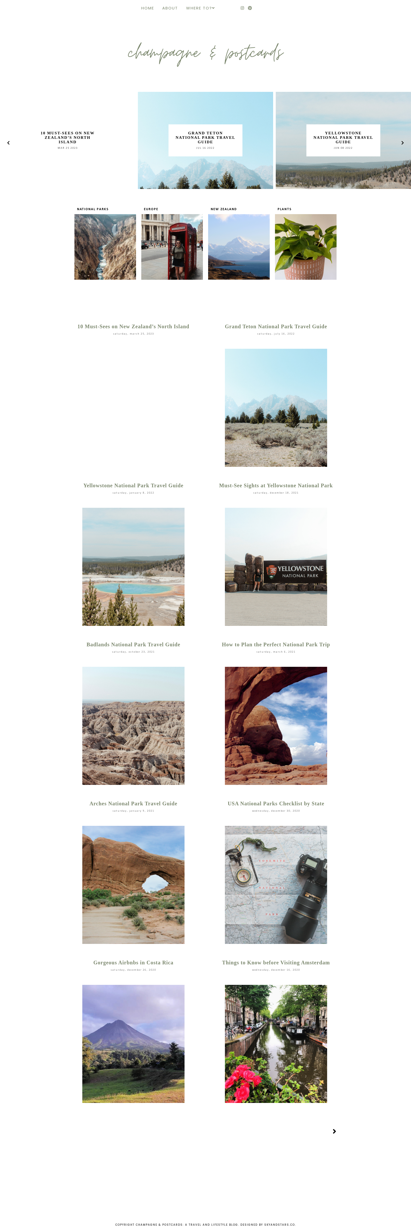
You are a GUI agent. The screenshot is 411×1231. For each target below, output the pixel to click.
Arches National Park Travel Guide (133, 803)
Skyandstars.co (279, 1225)
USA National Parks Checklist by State (276, 803)
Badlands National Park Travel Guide (133, 644)
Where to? (199, 8)
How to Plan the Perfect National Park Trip (276, 644)
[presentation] (8, 143)
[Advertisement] (205, 1182)
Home (147, 8)
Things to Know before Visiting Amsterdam (276, 962)
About (170, 8)
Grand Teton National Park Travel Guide (205, 137)
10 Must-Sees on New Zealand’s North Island (68, 137)
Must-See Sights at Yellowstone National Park (276, 485)
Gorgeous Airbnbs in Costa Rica (133, 962)
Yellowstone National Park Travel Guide (343, 137)
